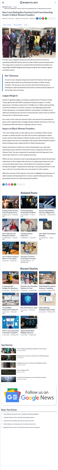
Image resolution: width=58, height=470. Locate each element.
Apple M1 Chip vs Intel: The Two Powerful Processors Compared (21, 427)
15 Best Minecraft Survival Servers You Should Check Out (19, 424)
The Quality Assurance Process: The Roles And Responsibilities (21, 414)
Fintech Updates (17, 24)
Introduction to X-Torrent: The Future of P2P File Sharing (32, 356)
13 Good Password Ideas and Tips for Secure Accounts (18, 420)
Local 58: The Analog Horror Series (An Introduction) (31, 377)
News (25, 24)
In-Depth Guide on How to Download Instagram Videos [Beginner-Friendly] (18, 417)
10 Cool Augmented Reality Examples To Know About (32, 348)
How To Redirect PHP (23, 370)
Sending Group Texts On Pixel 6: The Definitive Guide (31, 363)
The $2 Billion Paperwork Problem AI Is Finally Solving (10, 310)
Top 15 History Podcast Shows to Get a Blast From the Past (10, 258)
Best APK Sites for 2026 (29, 308)
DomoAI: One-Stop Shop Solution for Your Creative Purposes (29, 288)
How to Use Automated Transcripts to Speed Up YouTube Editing (10, 333)
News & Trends (7, 24)
